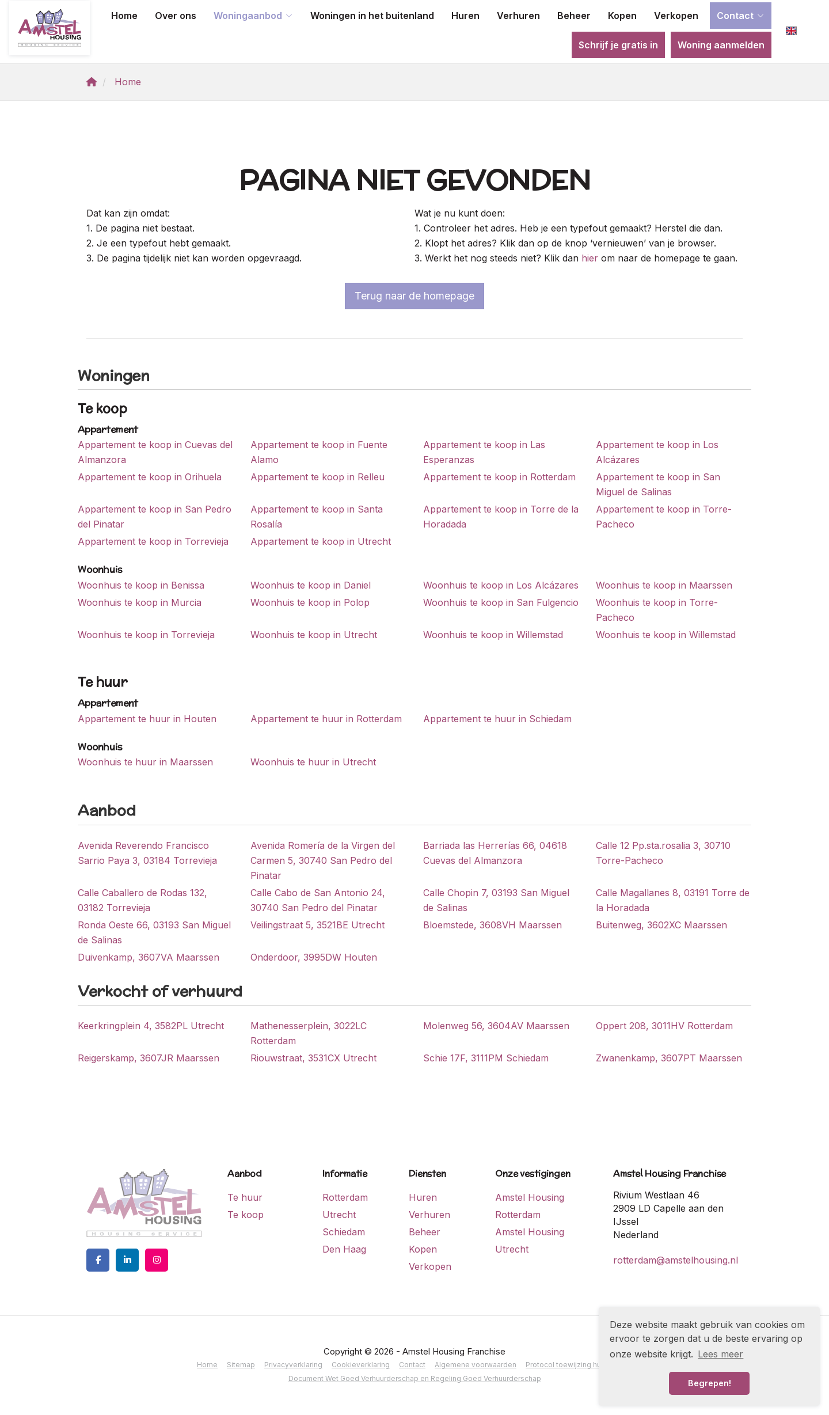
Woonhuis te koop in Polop (310, 602)
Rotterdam (345, 1197)
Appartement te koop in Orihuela (150, 477)
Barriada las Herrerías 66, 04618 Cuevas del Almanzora (495, 853)
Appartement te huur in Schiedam (497, 718)
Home (124, 15)
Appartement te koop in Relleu (317, 477)
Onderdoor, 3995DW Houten (313, 957)
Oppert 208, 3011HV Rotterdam (664, 1025)
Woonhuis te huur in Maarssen (145, 762)
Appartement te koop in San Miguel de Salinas (658, 484)
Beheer (574, 15)
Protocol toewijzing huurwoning (579, 1364)
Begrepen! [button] (709, 1383)
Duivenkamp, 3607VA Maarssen (148, 957)
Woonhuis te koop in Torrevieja (146, 634)
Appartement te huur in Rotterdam (326, 718)
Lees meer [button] (720, 1354)
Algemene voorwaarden (475, 1364)
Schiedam (343, 1232)
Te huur (245, 1197)
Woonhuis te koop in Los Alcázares (501, 585)
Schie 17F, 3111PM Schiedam (486, 1058)
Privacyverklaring (293, 1364)
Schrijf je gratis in (618, 45)
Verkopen (676, 15)
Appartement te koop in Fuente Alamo (318, 452)
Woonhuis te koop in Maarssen (664, 585)
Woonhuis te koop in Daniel (310, 585)
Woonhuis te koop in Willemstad (493, 634)
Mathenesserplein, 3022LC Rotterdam (308, 1033)
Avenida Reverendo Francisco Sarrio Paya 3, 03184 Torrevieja (147, 853)
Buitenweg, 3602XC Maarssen (661, 925)
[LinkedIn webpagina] (127, 1260)
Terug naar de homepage (414, 296)
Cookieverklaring (361, 1364)
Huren (465, 15)
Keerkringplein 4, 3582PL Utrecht (151, 1025)
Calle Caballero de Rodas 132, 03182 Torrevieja (142, 900)
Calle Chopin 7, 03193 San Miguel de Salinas (496, 900)
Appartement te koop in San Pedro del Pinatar (154, 516)
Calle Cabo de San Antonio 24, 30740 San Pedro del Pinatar (317, 900)
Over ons (175, 15)
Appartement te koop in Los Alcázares (657, 452)
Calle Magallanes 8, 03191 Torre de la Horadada (673, 900)
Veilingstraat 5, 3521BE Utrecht (317, 925)
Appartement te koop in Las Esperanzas (484, 452)
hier (589, 258)
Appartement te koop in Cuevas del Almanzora (155, 452)
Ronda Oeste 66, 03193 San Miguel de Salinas (154, 932)
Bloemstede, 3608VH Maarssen (492, 925)
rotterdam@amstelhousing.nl (675, 1260)
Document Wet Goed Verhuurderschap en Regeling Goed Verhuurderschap (414, 1378)
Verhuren (518, 15)
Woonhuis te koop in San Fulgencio (501, 602)
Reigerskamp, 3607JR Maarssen (148, 1058)
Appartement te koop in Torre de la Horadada (501, 516)
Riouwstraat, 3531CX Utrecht (313, 1058)
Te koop (245, 1214)
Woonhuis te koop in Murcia (139, 602)
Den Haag (344, 1249)
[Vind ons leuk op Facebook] (97, 1260)
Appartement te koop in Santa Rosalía (316, 516)
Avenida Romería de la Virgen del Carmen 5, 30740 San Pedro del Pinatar (322, 860)
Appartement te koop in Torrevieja (153, 541)
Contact (741, 15)
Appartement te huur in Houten (147, 718)
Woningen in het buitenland (372, 15)
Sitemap (241, 1364)
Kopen (622, 15)
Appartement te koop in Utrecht (320, 541)
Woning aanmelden (721, 45)
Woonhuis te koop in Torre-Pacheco (657, 610)
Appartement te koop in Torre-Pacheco (664, 516)
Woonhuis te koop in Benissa (141, 585)
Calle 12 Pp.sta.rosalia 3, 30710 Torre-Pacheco (663, 853)
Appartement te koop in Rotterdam (499, 477)
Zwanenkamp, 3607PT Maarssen (669, 1058)
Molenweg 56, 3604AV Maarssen (496, 1025)
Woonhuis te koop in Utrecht (313, 634)
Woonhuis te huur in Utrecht (313, 762)
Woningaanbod (253, 15)
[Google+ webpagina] (156, 1260)
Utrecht (339, 1214)
